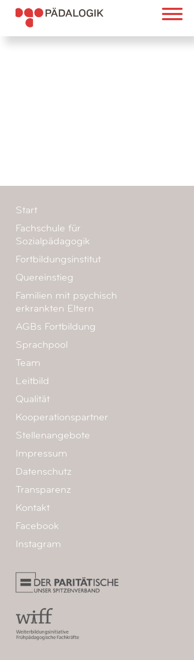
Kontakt (33, 508)
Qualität (33, 399)
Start (26, 210)
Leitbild (32, 381)
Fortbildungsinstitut (58, 259)
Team (28, 363)
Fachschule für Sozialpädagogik (53, 234)
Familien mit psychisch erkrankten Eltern (66, 302)
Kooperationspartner (62, 417)
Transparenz (43, 489)
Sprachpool (42, 345)
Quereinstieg (44, 277)
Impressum (41, 453)
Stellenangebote (53, 435)
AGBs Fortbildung (56, 326)
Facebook (37, 526)
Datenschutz (43, 471)
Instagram (38, 544)
